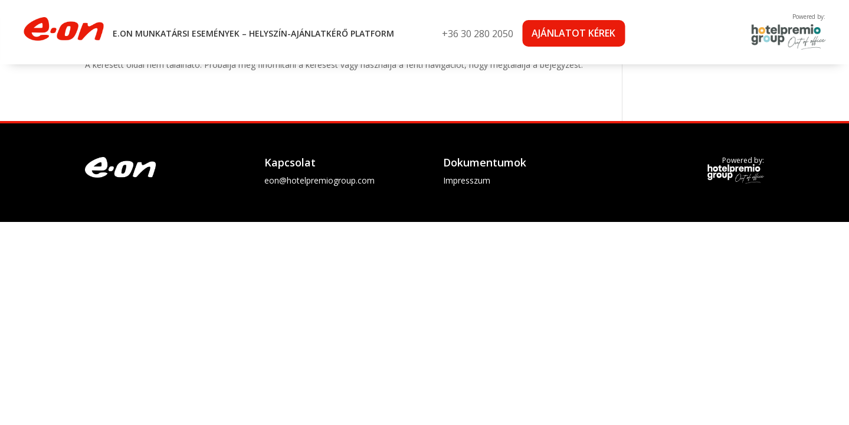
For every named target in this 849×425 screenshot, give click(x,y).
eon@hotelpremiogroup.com (319, 180)
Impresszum (466, 180)
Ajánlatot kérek (573, 33)
